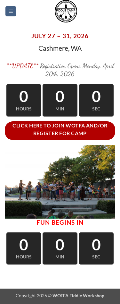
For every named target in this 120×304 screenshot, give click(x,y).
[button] (10, 11)
